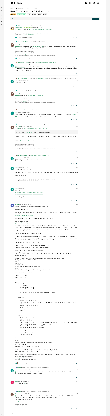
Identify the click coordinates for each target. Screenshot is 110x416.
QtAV (24, 383)
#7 (77, 44)
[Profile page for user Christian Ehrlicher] (12, 28)
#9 (77, 80)
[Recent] (2, 4)
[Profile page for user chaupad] (12, 394)
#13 (77, 157)
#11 (77, 112)
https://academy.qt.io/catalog (29, 34)
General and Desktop (21, 14)
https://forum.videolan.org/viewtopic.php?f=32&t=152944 (29, 192)
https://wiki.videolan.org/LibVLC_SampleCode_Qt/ (41, 29)
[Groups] (2, 16)
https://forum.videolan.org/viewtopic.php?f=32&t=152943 (29, 194)
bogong (18, 25)
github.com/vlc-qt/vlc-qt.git (21, 223)
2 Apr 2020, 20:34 (26, 204)
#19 (77, 393)
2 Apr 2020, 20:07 (25, 188)
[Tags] (2, 7)
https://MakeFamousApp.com (20, 405)
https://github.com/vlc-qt (21, 401)
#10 (77, 93)
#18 (77, 381)
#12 (77, 126)
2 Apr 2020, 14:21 (39, 27)
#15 (77, 188)
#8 (77, 65)
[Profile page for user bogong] (12, 65)
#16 (77, 204)
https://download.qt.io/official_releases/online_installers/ (38, 33)
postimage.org (24, 54)
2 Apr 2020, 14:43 (25, 157)
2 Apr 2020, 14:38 (25, 112)
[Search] (2, 18)
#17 (77, 370)
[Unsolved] (2, 24)
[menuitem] (108, 2)
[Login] (108, 2)
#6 (77, 27)
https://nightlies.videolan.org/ (22, 358)
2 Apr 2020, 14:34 (25, 65)
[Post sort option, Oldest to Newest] (16, 19)
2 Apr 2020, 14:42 (28, 126)
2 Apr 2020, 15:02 (25, 167)
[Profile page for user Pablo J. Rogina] (12, 45)
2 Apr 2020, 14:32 (28, 44)
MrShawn (17, 204)
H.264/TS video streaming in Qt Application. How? (35, 128)
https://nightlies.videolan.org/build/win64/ (25, 215)
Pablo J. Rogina (18, 44)
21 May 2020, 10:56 (26, 370)
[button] (2, 414)
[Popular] (2, 10)
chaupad (16, 393)
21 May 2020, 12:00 (25, 381)
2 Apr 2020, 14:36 (28, 93)
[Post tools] (76, 37)
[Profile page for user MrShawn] (12, 205)
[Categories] (2, 2)
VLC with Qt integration (37, 46)
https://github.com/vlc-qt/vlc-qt (35, 95)
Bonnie (16, 381)
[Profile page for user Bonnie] (12, 382)
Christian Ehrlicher (18, 27)
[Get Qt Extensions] (2, 21)
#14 (77, 167)
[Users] (2, 13)
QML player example (24, 141)
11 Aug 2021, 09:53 (26, 393)
